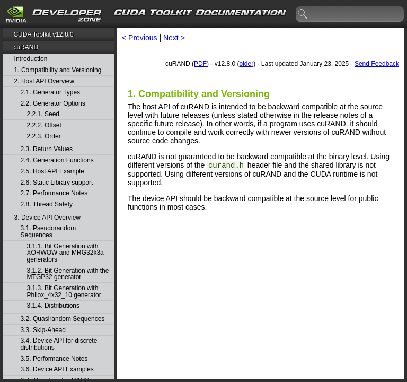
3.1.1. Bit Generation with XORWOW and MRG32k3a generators (65, 253)
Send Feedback (377, 63)
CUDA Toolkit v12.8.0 (43, 34)
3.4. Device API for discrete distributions (59, 344)
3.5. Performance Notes (54, 358)
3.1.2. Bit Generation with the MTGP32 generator (68, 274)
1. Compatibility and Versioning (58, 70)
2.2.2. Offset (44, 125)
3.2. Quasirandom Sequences (63, 319)
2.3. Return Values (47, 149)
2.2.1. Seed (43, 114)
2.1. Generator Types (51, 92)
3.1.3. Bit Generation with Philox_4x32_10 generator (64, 291)
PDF (200, 63)
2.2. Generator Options (53, 103)
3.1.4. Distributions (53, 305)
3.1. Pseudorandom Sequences (48, 231)
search (303, 14)
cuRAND (25, 47)
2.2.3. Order (44, 136)
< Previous (139, 37)
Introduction (31, 59)
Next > (174, 37)
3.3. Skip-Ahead (43, 330)
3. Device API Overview (47, 217)
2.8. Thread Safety (47, 204)
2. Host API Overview (44, 81)
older (246, 63)
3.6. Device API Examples (57, 369)
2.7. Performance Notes (54, 193)
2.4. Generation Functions (57, 160)
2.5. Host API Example (52, 171)
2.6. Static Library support (57, 182)
